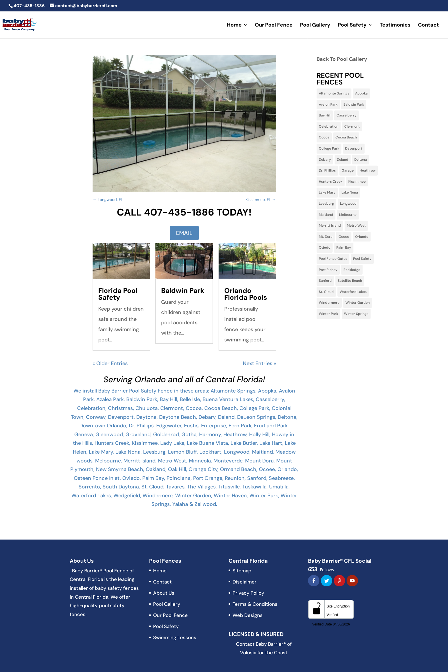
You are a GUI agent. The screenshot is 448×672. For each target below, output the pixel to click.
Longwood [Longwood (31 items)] (348, 203)
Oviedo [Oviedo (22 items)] (324, 247)
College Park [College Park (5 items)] (329, 148)
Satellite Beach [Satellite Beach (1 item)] (350, 280)
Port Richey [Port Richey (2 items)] (328, 269)
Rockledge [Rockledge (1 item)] (351, 269)
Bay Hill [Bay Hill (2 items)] (325, 115)
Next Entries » (259, 363)
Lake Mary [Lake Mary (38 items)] (327, 192)
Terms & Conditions (255, 604)
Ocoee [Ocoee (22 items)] (344, 236)
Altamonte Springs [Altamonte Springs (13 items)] (334, 93)
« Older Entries (110, 363)
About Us (163, 593)
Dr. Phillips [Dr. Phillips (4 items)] (327, 170)
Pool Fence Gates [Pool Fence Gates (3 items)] (333, 258)
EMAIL (184, 233)
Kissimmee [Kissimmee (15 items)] (357, 181)
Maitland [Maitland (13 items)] (326, 214)
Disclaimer (245, 582)
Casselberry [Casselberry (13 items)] (347, 115)
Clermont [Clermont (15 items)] (352, 126)
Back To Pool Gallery (342, 59)
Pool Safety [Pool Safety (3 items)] (362, 258)
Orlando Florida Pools (245, 294)
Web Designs (248, 615)
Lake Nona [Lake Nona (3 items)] (349, 192)
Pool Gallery (315, 25)
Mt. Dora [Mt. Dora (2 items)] (326, 236)
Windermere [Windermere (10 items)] (329, 302)
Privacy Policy (248, 593)
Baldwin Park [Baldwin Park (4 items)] (353, 104)
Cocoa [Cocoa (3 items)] (324, 137)
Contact (428, 25)
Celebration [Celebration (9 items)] (328, 126)
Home (234, 25)
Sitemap (242, 571)
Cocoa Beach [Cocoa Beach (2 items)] (346, 137)
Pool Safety (352, 25)
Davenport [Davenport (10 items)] (353, 148)
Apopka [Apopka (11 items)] (361, 93)
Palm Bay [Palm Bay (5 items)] (343, 247)
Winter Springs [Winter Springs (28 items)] (356, 313)
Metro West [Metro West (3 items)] (356, 225)
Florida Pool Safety (117, 294)
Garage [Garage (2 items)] (348, 170)
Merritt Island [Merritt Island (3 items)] (330, 225)
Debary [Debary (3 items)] (325, 159)
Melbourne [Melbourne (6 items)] (348, 214)
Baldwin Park (182, 290)
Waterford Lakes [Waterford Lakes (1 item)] (353, 291)
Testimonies (395, 25)
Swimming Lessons (174, 637)
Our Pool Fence (274, 25)
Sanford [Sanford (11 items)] (325, 280)
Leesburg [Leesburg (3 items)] (326, 203)
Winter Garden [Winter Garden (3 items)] (357, 302)
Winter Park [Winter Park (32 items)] (328, 313)
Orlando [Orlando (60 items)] (361, 236)
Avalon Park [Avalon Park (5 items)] (328, 104)
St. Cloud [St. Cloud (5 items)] (326, 291)
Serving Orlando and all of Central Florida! (184, 379)
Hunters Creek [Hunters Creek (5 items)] (330, 181)
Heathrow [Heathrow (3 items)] (367, 170)
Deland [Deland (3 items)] (342, 159)
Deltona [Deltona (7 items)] (360, 159)
